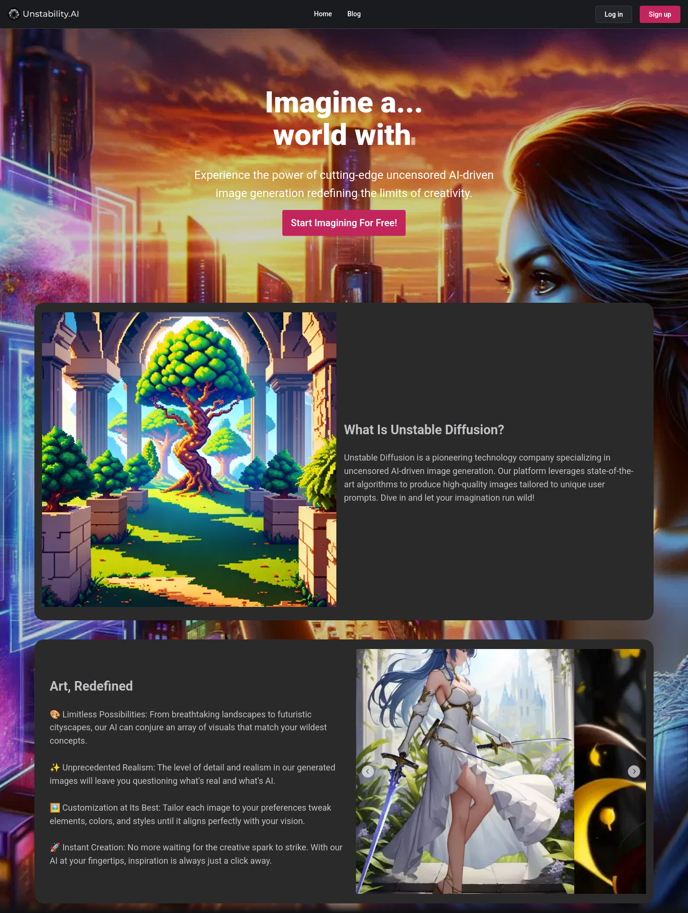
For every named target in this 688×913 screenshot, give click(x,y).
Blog (354, 14)
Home (323, 14)
